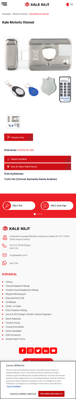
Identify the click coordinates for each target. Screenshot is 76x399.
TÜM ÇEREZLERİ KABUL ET (51, 394)
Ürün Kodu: (10, 150)
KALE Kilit (17, 205)
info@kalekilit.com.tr (19, 255)
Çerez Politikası (14, 386)
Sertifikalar (11, 302)
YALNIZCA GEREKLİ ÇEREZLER (23, 394)
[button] (38, 102)
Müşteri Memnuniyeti (16, 294)
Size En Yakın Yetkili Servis (24, 166)
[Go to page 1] (35, 214)
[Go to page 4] (41, 214)
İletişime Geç (17, 137)
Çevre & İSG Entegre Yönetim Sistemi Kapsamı (28, 314)
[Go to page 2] (37, 214)
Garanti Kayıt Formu (16, 339)
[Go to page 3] (39, 214)
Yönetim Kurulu (13, 322)
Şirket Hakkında (13, 318)
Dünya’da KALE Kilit (15, 298)
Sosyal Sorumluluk (15, 327)
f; (22, 350)
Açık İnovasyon (13, 335)
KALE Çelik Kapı (58, 205)
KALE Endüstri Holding (16, 310)
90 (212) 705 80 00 (18, 245)
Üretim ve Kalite (13, 306)
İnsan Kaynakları (13, 331)
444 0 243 (14, 248)
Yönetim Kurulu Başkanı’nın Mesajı (22, 290)
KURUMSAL (9, 274)
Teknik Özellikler (19, 159)
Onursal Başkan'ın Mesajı (18, 286)
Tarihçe (9, 282)
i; (30, 350)
